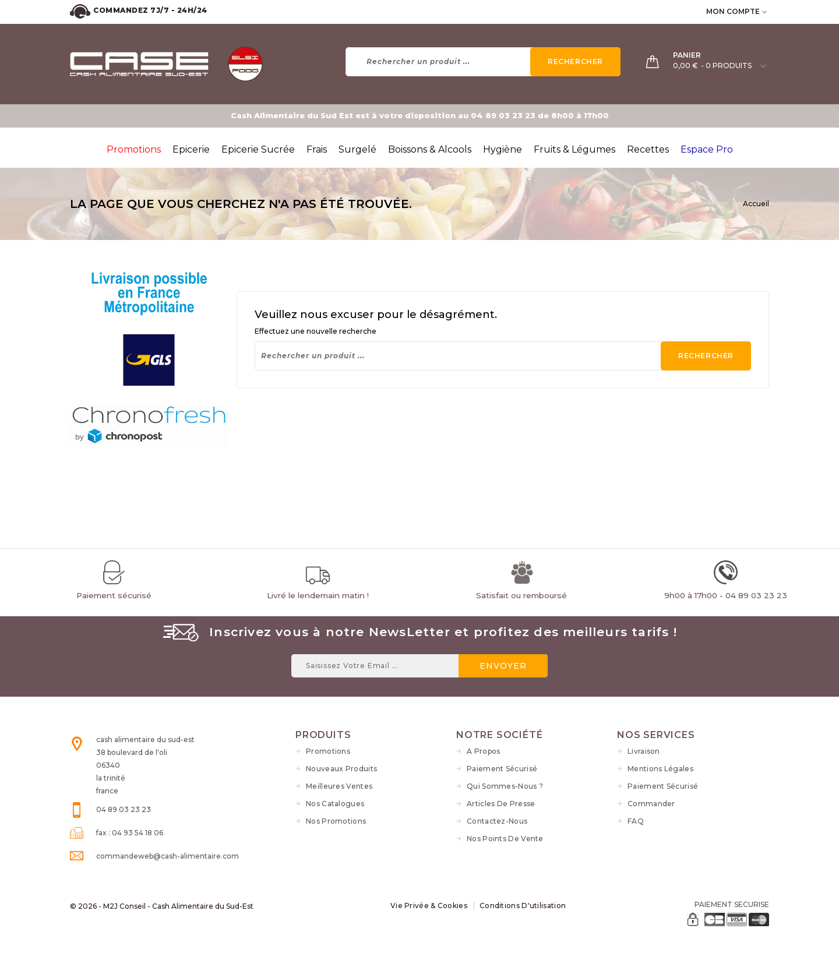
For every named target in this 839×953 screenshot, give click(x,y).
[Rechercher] (483, 61)
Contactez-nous (497, 821)
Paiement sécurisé (502, 768)
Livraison (644, 751)
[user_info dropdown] (765, 11)
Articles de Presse (501, 803)
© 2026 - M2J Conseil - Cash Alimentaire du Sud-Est (161, 906)
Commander (651, 803)
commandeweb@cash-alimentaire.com (167, 856)
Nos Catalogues (335, 803)
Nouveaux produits (341, 768)
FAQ (636, 821)
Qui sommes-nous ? (505, 786)
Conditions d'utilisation (523, 905)
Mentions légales (660, 768)
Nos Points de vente (505, 838)
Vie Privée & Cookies (428, 905)
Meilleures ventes (339, 786)
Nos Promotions (336, 821)
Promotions (328, 751)
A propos (483, 751)
